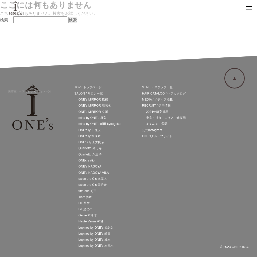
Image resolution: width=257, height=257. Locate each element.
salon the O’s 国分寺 (93, 185)
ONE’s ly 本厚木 (90, 136)
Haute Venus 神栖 (91, 221)
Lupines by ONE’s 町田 (95, 233)
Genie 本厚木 (88, 215)
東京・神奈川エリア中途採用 (166, 118)
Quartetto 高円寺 (90, 148)
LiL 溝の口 (86, 209)
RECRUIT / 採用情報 (156, 105)
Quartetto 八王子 (90, 154)
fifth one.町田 (88, 191)
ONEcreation (87, 160)
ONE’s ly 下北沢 (90, 130)
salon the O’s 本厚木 (93, 179)
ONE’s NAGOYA (90, 166)
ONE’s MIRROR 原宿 (93, 99)
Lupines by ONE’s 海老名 (96, 227)
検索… (6, 20)
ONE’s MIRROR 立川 (93, 112)
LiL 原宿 (84, 203)
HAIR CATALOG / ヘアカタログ (164, 93)
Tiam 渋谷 (85, 197)
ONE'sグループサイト (157, 136)
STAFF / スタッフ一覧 (157, 87)
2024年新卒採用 (157, 112)
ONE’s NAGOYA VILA (94, 173)
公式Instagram (152, 130)
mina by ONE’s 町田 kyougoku (100, 124)
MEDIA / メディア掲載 (157, 99)
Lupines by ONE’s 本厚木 (96, 245)
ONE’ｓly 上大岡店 (91, 142)
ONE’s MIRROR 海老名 (95, 105)
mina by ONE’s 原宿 (92, 118)
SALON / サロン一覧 (88, 93)
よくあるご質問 (156, 124)
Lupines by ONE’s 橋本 (95, 239)
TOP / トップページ (88, 87)
